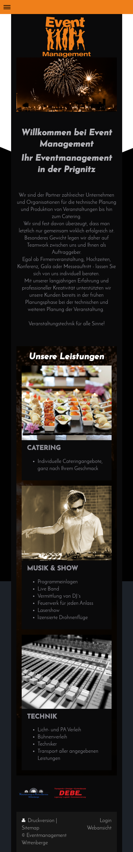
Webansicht (99, 828)
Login (106, 820)
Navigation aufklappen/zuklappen (66, 7)
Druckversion (39, 820)
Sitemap (30, 828)
